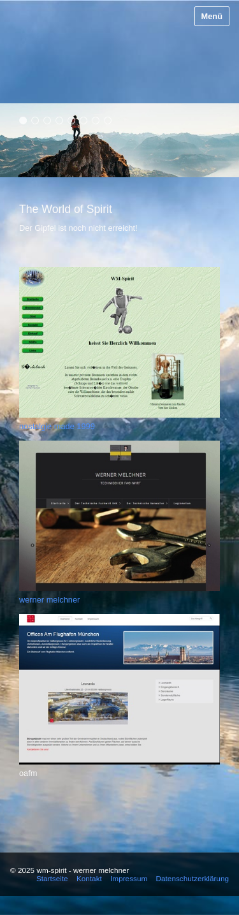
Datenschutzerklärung (192, 878)
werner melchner (49, 599)
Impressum (128, 878)
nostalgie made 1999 (57, 426)
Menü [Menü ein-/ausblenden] (211, 16)
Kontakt (89, 878)
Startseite (52, 878)
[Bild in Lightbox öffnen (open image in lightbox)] (119, 342)
